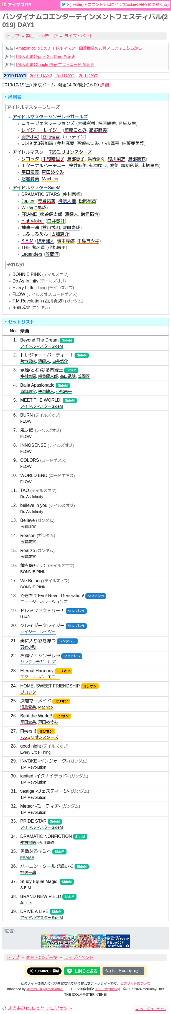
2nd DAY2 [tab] (89, 75)
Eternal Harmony (36, 670)
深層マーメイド (35, 701)
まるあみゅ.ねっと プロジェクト (40, 1008)
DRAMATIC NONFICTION (46, 836)
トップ (13, 36)
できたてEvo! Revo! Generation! (52, 595)
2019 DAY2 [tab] (41, 75)
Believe (27, 520)
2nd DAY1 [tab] (65, 75)
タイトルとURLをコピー (123, 971)
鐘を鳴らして (33, 565)
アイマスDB (19, 4)
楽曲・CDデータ (41, 36)
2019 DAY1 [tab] (15, 75)
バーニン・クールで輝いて (46, 866)
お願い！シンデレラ (40, 655)
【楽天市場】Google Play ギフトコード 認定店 (55, 64)
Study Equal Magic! (39, 881)
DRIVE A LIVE (34, 911)
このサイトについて (135, 983)
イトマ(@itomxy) (107, 989)
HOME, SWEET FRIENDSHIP (50, 686)
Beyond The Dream (39, 340)
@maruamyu (53, 989)
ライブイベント (79, 36)
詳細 (104, 85)
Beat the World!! (36, 715)
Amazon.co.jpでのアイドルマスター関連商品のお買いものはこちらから (79, 48)
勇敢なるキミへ (35, 851)
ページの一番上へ (151, 1009)
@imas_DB (34, 989)
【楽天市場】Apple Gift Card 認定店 (45, 56)
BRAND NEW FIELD (40, 896)
